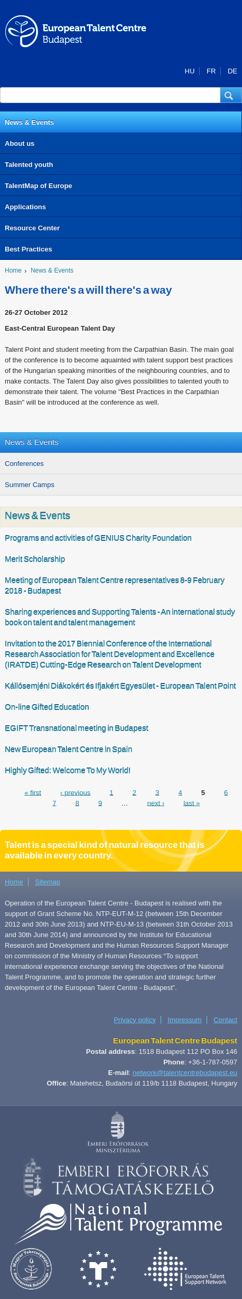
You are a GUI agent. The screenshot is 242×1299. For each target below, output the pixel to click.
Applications (25, 207)
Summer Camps (29, 485)
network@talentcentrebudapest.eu (185, 1073)
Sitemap (47, 882)
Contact (225, 1020)
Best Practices (28, 249)
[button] (231, 95)
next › (155, 803)
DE (232, 71)
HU (190, 71)
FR (211, 71)
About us (19, 143)
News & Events (29, 122)
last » (191, 803)
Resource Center (32, 228)
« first (32, 792)
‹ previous (75, 792)
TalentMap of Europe (38, 186)
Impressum (184, 1020)
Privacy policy (134, 1020)
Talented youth (29, 165)
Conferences (24, 464)
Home (13, 270)
